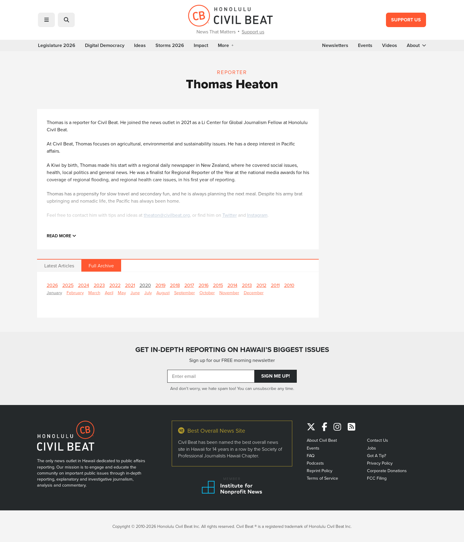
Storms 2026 (169, 45)
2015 (218, 285)
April (109, 292)
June (135, 292)
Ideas (140, 45)
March (94, 292)
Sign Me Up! (275, 375)
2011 (275, 285)
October (207, 292)
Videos (389, 45)
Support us (253, 31)
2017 (189, 285)
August (163, 292)
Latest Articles (59, 265)
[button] (46, 20)
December (254, 292)
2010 (289, 285)
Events (365, 45)
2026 (52, 285)
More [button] (226, 45)
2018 (175, 285)
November (229, 292)
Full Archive (101, 265)
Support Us (406, 19)
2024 (83, 285)
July (148, 292)
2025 (68, 285)
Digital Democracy (104, 45)
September (184, 292)
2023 (99, 285)
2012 (261, 285)
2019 (160, 285)
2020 (145, 285)
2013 (247, 285)
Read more (61, 235)
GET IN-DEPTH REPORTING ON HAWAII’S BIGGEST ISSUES (232, 349)
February (75, 292)
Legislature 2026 (56, 45)
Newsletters (335, 45)
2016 (203, 285)
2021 (130, 285)
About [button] (416, 45)
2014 (232, 285)
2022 (115, 285)
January (54, 292)
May (122, 292)
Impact (201, 45)
